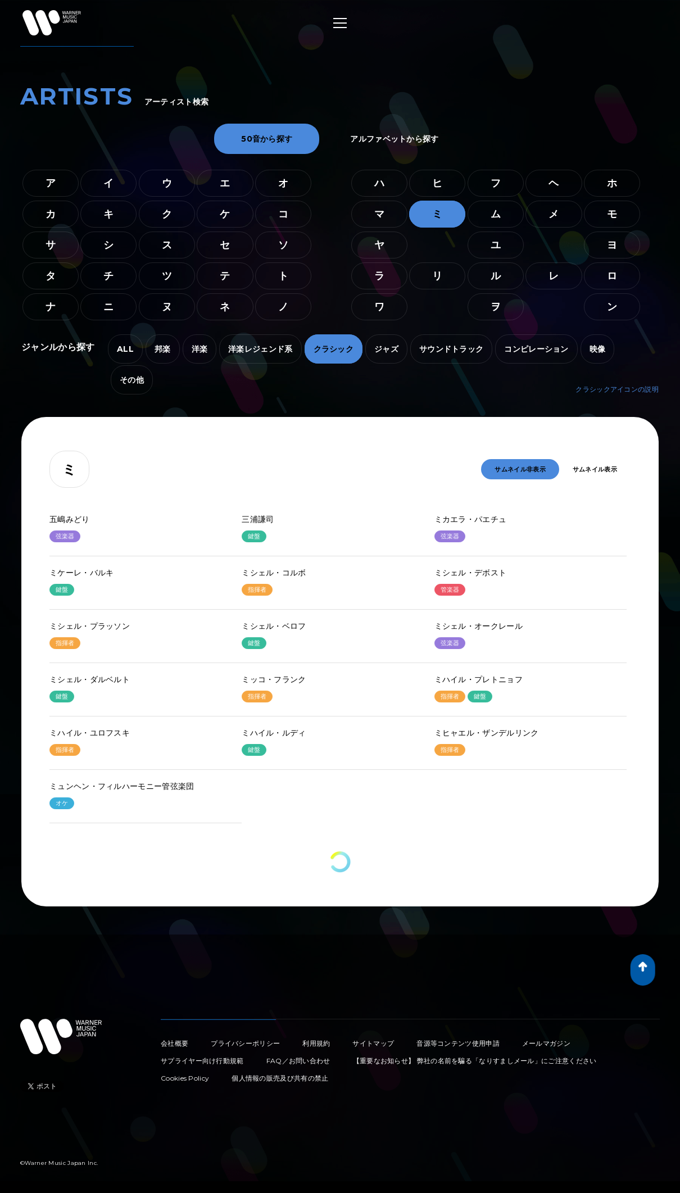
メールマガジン (546, 1043)
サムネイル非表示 (520, 469)
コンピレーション (536, 349)
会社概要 (174, 1043)
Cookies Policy (185, 1078)
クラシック (334, 349)
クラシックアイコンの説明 (617, 389)
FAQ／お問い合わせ (298, 1060)
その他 (132, 380)
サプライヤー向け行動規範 (202, 1060)
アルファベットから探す (394, 139)
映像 (598, 349)
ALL (125, 349)
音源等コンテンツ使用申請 (458, 1043)
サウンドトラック (451, 349)
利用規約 (316, 1043)
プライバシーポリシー (245, 1043)
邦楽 (163, 349)
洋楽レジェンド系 (260, 349)
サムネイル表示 (595, 469)
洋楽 (200, 349)
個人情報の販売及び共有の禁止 (280, 1078)
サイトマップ (373, 1043)
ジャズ (386, 349)
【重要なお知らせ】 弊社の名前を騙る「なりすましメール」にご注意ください (475, 1060)
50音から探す (266, 139)
